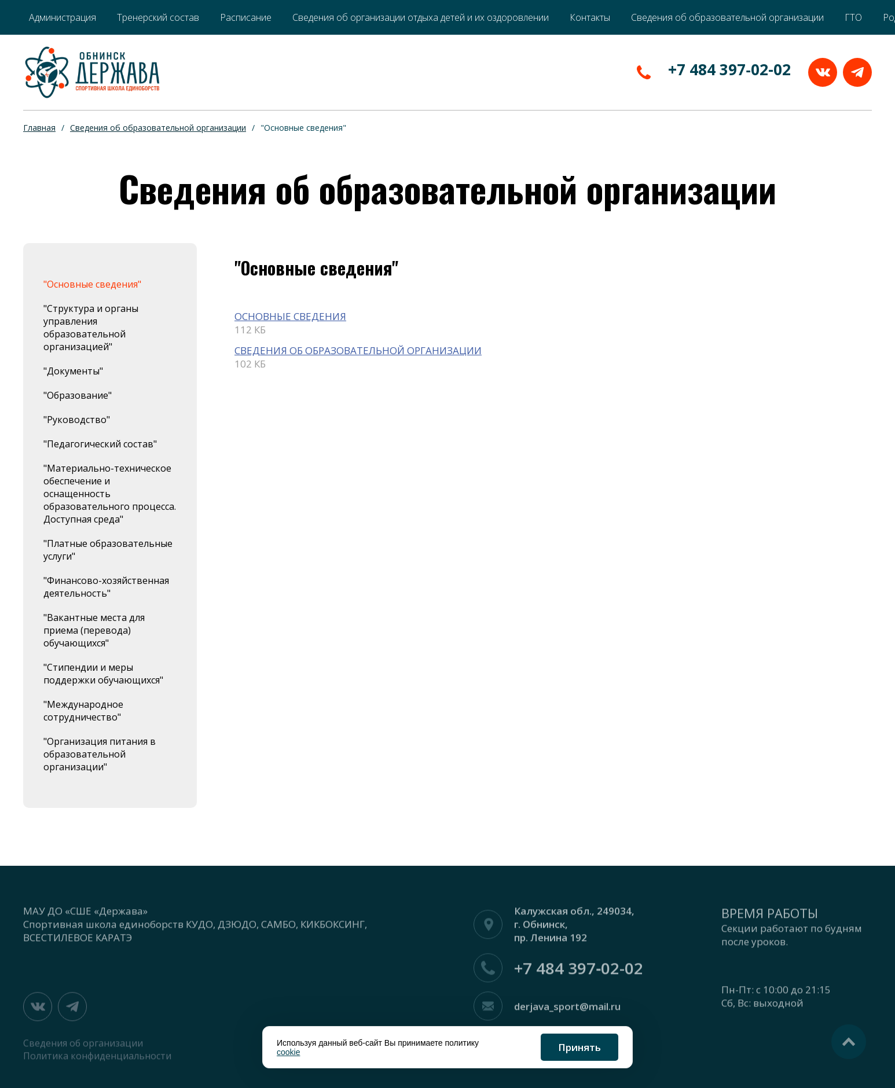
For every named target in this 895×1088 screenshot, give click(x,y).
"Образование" (77, 395)
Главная (39, 127)
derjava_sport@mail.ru (567, 1010)
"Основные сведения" (92, 284)
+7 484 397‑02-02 (729, 69)
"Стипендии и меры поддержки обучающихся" (103, 673)
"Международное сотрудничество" (83, 710)
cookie (288, 1052)
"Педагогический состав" (100, 444)
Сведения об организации (83, 1047)
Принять (579, 1047)
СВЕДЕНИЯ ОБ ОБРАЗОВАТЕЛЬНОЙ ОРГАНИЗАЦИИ (358, 350)
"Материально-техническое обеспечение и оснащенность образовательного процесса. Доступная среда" (109, 493)
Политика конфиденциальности (97, 1060)
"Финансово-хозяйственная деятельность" (106, 587)
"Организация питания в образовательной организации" (99, 754)
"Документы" (73, 371)
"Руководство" (76, 419)
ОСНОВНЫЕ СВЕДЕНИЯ (290, 316)
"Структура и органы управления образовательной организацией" (90, 327)
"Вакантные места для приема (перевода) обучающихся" (94, 630)
